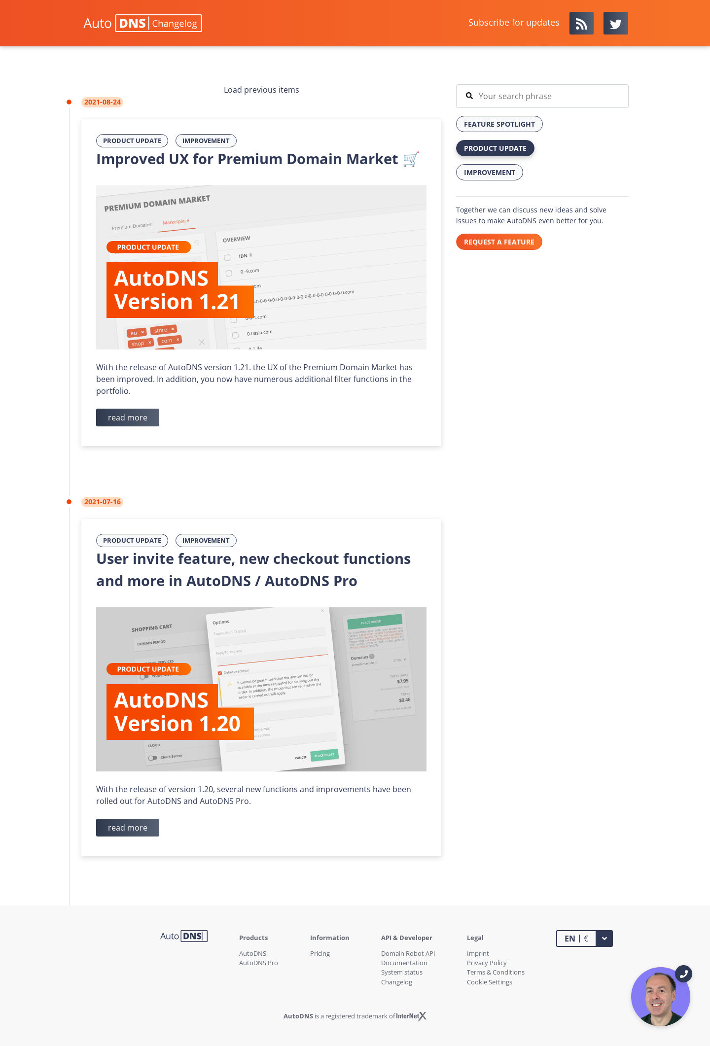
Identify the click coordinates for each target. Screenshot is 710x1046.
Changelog (396, 981)
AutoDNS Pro (258, 962)
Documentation (404, 962)
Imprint (478, 953)
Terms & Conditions (496, 972)
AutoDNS (252, 953)
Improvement (206, 140)
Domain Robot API (408, 953)
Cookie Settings (489, 981)
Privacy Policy (487, 962)
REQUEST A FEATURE (499, 241)
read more (127, 417)
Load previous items (261, 89)
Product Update (132, 140)
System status (402, 972)
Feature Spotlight (499, 124)
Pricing (320, 953)
